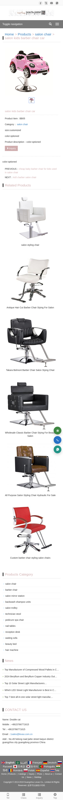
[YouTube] (51, 3)
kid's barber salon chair (24, 177)
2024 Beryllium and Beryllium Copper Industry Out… (31, 676)
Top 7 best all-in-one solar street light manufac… (29, 697)
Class (24, 795)
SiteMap (37, 777)
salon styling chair (30, 245)
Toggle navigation (12, 24)
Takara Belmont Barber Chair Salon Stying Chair (30, 370)
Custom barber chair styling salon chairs (30, 558)
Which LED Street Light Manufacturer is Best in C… (30, 690)
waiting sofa (11, 638)
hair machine (11, 650)
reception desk (12, 632)
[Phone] (57, 440)
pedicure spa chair (14, 620)
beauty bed (10, 644)
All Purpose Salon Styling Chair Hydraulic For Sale (30, 495)
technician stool (13, 614)
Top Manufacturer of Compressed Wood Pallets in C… (32, 669)
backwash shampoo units (18, 602)
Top (55, 795)
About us (48, 774)
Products (24, 34)
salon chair (43, 34)
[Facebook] (40, 3)
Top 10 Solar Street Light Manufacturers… (26, 683)
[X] (46, 3)
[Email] (57, 430)
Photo (39, 774)
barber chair (11, 590)
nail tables (10, 626)
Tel (8, 795)
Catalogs (22, 774)
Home (9, 34)
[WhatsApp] (57, 3)
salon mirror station (15, 596)
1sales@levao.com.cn (21, 734)
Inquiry (11, 148)
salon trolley (11, 608)
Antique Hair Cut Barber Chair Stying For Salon (30, 307)
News (29, 777)
